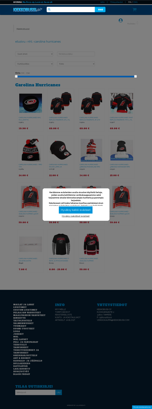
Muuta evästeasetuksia (142, 407)
